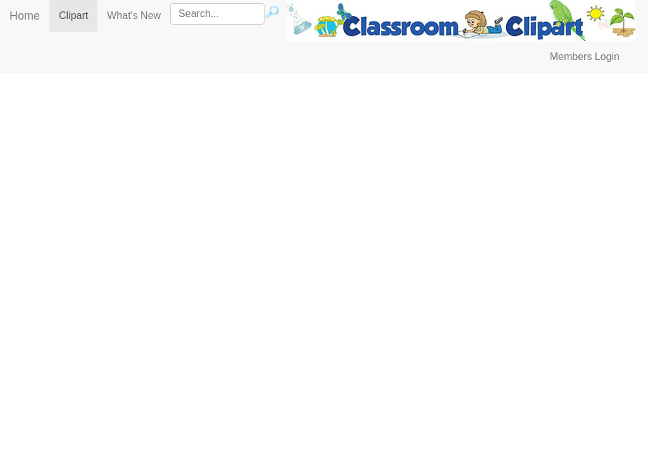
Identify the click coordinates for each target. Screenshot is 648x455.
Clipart (78, 15)
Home (24, 15)
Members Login (585, 56)
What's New (134, 15)
